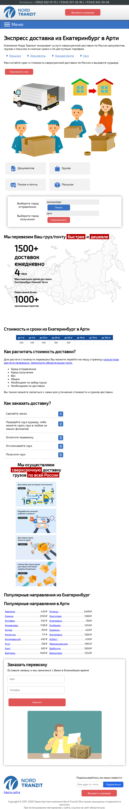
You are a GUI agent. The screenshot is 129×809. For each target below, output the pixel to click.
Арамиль (54, 629)
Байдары (10, 652)
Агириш (53, 611)
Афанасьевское (58, 643)
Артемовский (13, 639)
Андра (8, 629)
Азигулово (55, 616)
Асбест (53, 639)
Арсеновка (55, 634)
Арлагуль (10, 634)
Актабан (10, 620)
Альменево (11, 625)
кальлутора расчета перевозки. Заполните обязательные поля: (61, 361)
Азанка (9, 616)
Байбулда (55, 648)
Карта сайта (12, 792)
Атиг (7, 643)
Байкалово (55, 652)
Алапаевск (55, 620)
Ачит (7, 648)
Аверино (10, 611)
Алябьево (55, 625)
